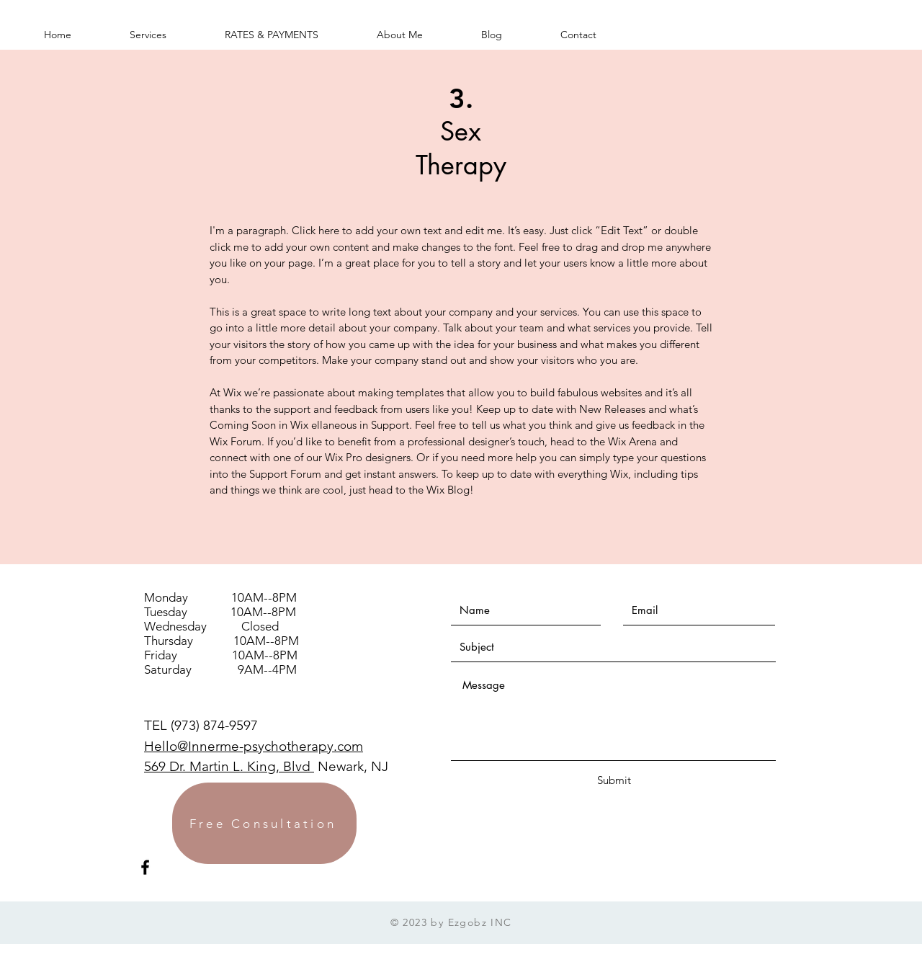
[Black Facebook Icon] (145, 867)
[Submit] (614, 780)
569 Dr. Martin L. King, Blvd (229, 766)
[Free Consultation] (264, 823)
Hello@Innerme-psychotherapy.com (253, 746)
